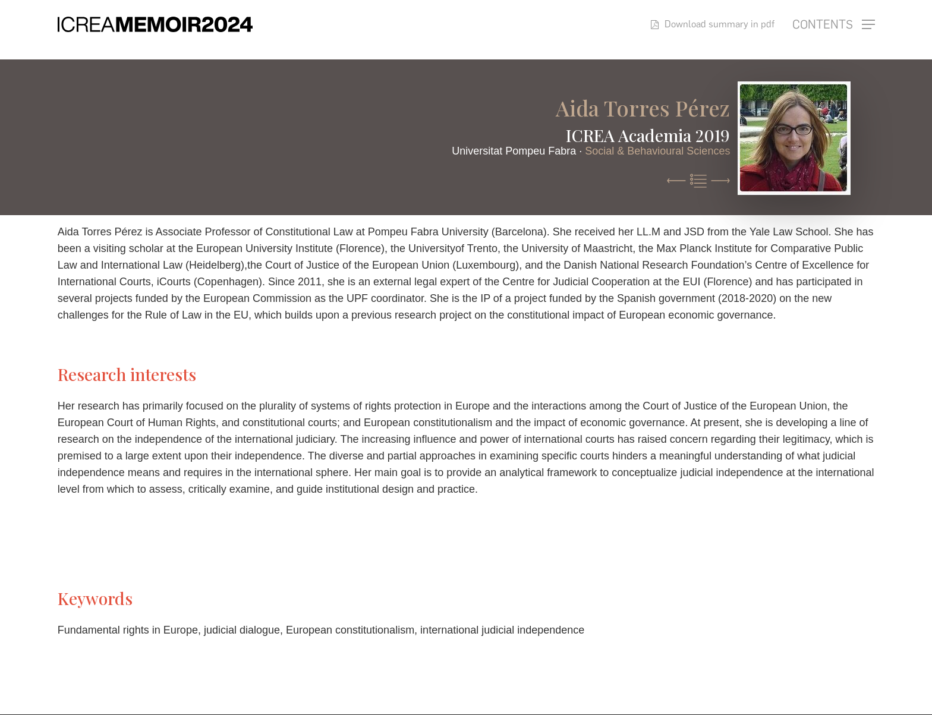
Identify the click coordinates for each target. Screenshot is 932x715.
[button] (833, 24)
